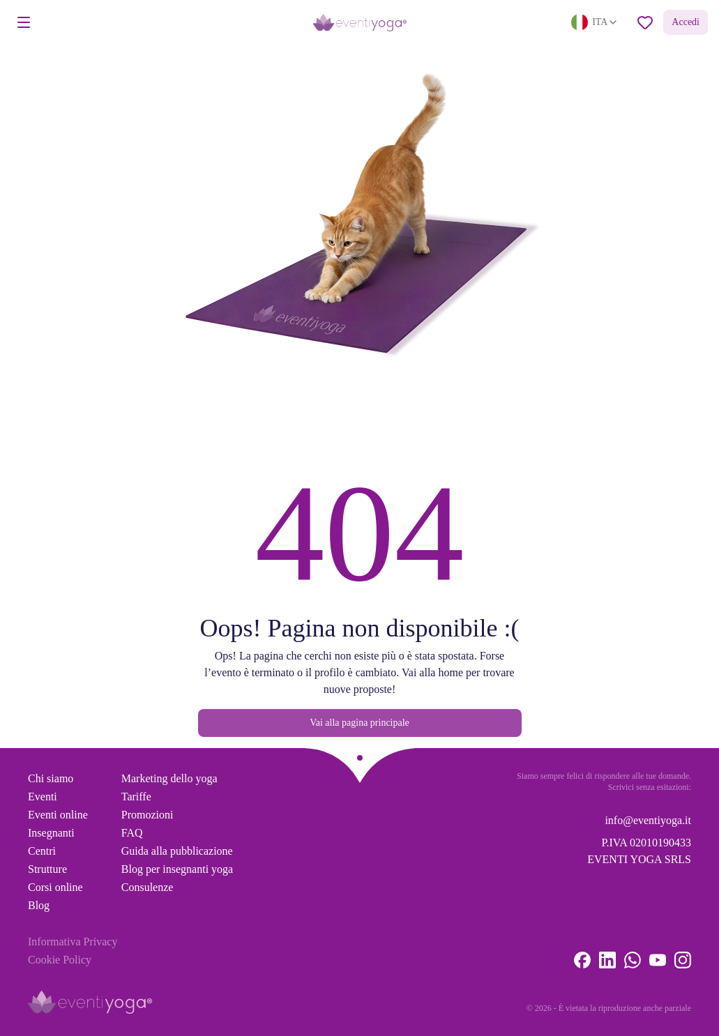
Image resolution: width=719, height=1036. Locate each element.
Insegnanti (51, 833)
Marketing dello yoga (169, 778)
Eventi (42, 796)
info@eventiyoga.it (648, 820)
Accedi (685, 22)
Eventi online (58, 815)
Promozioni (147, 815)
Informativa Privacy (72, 941)
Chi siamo (50, 778)
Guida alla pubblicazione (177, 851)
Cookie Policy (59, 960)
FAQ (132, 833)
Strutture (47, 869)
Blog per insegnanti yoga (177, 869)
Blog (39, 905)
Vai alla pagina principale (359, 722)
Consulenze (147, 887)
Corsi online (55, 887)
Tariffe (136, 796)
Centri (42, 851)
